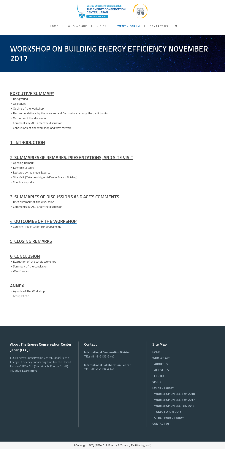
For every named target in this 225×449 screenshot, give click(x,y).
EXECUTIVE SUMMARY (32, 93)
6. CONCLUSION (25, 256)
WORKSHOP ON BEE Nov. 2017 (174, 400)
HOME (156, 352)
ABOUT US (161, 364)
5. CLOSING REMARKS (31, 241)
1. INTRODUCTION (27, 142)
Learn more (29, 370)
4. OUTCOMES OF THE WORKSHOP (43, 221)
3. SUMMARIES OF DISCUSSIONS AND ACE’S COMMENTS (64, 196)
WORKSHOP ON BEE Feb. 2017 (174, 406)
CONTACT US (160, 423)
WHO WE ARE (161, 358)
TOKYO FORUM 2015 (167, 412)
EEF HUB (160, 376)
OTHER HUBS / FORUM (169, 418)
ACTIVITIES (161, 370)
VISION (156, 382)
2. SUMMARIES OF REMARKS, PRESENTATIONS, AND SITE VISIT (71, 157)
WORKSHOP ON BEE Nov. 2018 (174, 394)
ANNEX (17, 285)
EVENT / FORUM (163, 388)
